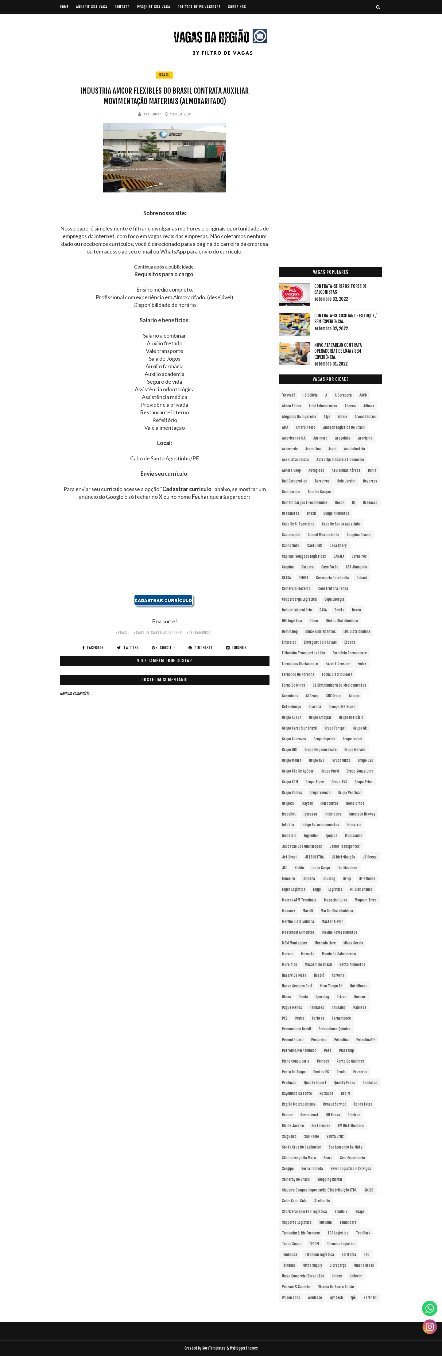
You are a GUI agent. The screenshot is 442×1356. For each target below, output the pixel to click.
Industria (354, 825)
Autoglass (316, 470)
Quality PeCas (344, 1082)
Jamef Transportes (345, 846)
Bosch (339, 502)
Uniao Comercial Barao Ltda (303, 1276)
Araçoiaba (343, 438)
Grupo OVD (365, 760)
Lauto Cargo (321, 868)
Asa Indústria (354, 449)
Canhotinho (291, 545)
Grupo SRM (290, 782)
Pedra (299, 1018)
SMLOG (369, 1190)
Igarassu (310, 814)
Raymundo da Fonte (297, 1093)
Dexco (356, 610)
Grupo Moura (291, 760)
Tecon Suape (291, 1244)
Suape (360, 1211)
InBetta (288, 825)
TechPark (363, 1233)
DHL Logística (292, 620)
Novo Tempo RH (331, 986)
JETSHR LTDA (314, 857)
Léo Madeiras (348, 868)
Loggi (317, 889)
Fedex (362, 663)
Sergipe (288, 1168)
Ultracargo (338, 1265)
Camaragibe (291, 535)
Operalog (322, 996)
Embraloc (289, 642)
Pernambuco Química (335, 1029)
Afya (327, 416)
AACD (363, 395)
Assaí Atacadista (295, 459)
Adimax (368, 406)
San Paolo (311, 1136)
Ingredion (311, 835)
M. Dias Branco (361, 889)
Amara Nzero (306, 427)
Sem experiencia (352, 1158)
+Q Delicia (310, 395)
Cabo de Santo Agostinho (341, 524)
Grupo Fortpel (335, 728)
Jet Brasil (289, 857)
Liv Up (347, 878)
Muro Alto (289, 964)
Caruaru (307, 567)
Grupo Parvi (330, 771)
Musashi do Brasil (318, 964)
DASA (323, 610)
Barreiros (322, 481)
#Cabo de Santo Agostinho (158, 632)
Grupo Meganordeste (320, 749)
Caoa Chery (338, 545)
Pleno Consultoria (295, 1061)
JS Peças (370, 857)
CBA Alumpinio (356, 567)
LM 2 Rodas (367, 878)
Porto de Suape (294, 1072)
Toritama (349, 1254)
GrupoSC (288, 803)
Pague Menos (292, 1007)
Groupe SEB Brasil (342, 706)
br (353, 502)
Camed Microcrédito (323, 535)
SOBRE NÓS (237, 7)
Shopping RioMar (330, 1179)
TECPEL (314, 1244)
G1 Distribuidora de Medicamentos (339, 685)
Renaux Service (334, 1104)
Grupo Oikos (341, 760)
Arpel (332, 449)
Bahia (372, 470)
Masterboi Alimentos (298, 932)
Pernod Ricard (293, 1039)
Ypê (353, 1297)
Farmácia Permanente (350, 653)
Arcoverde (290, 449)
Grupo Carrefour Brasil (299, 728)
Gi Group (312, 696)
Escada (349, 642)
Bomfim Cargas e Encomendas (305, 502)
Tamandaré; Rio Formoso (301, 1233)
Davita (339, 610)
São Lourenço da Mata (299, 1158)
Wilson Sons (291, 1297)
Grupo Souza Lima (360, 771)
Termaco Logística (341, 1244)
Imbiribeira (333, 814)
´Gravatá (288, 395)
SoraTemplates (214, 1348)
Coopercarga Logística (299, 599)
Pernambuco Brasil (296, 1029)
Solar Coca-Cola (294, 1201)
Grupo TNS (339, 782)
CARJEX (339, 556)
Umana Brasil (364, 1265)
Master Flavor (332, 921)
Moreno (287, 953)
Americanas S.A (294, 438)
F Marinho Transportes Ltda (303, 653)
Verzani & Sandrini (296, 1286)
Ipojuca (331, 835)
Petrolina (341, 1039)
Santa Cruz (335, 1136)
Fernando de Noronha (298, 674)
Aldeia (342, 416)
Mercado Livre (325, 943)
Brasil (164, 75)
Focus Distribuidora (337, 674)
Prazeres (360, 1072)
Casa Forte (329, 567)
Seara (328, 1158)
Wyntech (336, 1297)
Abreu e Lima (291, 406)
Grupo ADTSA (291, 717)
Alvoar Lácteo (365, 416)
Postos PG (321, 1072)
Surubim (325, 1222)
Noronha (338, 975)
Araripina (365, 438)
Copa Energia (334, 599)
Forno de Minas (293, 685)
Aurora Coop (291, 470)
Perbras (318, 1018)
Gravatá (315, 706)
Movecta (307, 953)
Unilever (356, 1276)
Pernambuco (341, 1018)
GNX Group (333, 696)
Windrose (315, 1297)
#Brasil (122, 632)
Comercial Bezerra (296, 588)
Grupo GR (360, 728)
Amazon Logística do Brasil (344, 427)
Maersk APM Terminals (299, 900)
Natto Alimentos (352, 964)
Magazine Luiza (335, 900)
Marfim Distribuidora (337, 911)
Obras (286, 996)
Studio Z (341, 1211)
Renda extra (363, 1104)
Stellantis (322, 1201)
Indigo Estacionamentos (320, 825)
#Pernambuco (198, 632)
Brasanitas (290, 513)
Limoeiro (288, 878)
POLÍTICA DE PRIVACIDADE (199, 7)
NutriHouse (358, 986)
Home (64, 7)
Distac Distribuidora (342, 620)
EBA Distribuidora (356, 631)
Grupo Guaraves (294, 739)
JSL (284, 868)
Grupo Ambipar (320, 717)
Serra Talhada (312, 1168)
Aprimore (320, 438)
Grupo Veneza (320, 792)
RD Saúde (326, 1093)
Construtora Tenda (333, 588)
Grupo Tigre (315, 782)
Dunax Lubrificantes (320, 631)
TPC (367, 1254)
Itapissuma (354, 835)
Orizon (342, 996)
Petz (328, 1050)
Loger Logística (293, 889)
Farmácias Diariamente (300, 663)
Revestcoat (309, 1115)
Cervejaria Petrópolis (332, 577)
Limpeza (309, 878)
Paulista (359, 1007)
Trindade (289, 1265)
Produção (289, 1082)
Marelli (308, 911)
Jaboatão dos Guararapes (302, 846)
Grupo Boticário (351, 717)
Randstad (370, 1082)
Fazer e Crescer (338, 663)
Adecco (350, 406)
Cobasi (362, 577)
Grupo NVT (317, 760)
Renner (287, 1115)
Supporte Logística (297, 1222)
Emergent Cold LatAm (320, 642)
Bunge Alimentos (336, 513)
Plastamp (346, 1050)
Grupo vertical (349, 792)
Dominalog (290, 631)
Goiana (354, 696)
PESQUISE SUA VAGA (153, 7)
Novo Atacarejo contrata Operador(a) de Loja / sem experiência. (338, 351)
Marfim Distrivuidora (298, 921)
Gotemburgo (291, 706)
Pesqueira (319, 1039)
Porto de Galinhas (350, 1061)
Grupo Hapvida (324, 739)
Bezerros (370, 481)
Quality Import (315, 1082)
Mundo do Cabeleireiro (339, 953)
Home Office (355, 803)
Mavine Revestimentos (339, 932)
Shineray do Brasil (296, 1179)
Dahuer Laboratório (297, 610)
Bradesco (370, 502)
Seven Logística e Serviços (351, 1168)
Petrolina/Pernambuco (299, 1050)
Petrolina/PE (365, 1039)
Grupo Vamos (292, 792)
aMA (285, 427)
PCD (285, 1018)
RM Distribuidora (351, 1125)
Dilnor (314, 620)
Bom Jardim (291, 492)
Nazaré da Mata (294, 975)
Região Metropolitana (299, 1104)
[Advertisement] (164, 551)
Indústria (289, 835)
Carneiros (359, 556)
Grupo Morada (355, 749)
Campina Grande (359, 535)
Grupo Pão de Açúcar (298, 771)
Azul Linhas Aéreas (346, 470)
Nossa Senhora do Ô (297, 986)
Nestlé (319, 975)
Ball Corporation (294, 481)
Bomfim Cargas (319, 492)
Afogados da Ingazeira (299, 416)
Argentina (313, 449)
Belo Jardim (346, 481)
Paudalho (339, 1007)
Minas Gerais (353, 943)
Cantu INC (314, 545)
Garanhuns (290, 696)
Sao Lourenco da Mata (346, 1147)
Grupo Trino (364, 782)
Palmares (317, 1007)
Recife (346, 1093)
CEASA (286, 577)
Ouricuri (360, 996)
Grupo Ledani (352, 739)
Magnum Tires (366, 900)
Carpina (288, 567)
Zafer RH (370, 1297)
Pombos (323, 1061)
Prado (341, 1072)
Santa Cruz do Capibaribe (301, 1147)
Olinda (303, 996)
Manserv (288, 911)
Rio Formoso (321, 1125)
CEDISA (303, 577)
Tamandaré (348, 1222)
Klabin (299, 868)
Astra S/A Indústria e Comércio (340, 459)
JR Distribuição (343, 857)
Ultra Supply (312, 1265)
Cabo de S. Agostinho (298, 524)
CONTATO (122, 7)
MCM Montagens (294, 943)
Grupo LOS (289, 749)
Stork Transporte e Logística (304, 1211)
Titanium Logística (319, 1254)
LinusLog (329, 878)
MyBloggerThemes (244, 1348)
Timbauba (289, 1254)
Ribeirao (354, 1115)
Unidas (337, 1276)
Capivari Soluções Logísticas (304, 556)
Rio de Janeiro (293, 1125)
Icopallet (289, 814)
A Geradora (343, 395)
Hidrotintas (329, 803)
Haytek (307, 803)
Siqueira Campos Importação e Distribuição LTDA (319, 1190)
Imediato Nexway (362, 814)
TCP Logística (338, 1233)
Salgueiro (289, 1136)
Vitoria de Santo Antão (336, 1286)
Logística (335, 889)
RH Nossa (333, 1115)
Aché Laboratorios (323, 406)
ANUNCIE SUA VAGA (91, 7)
